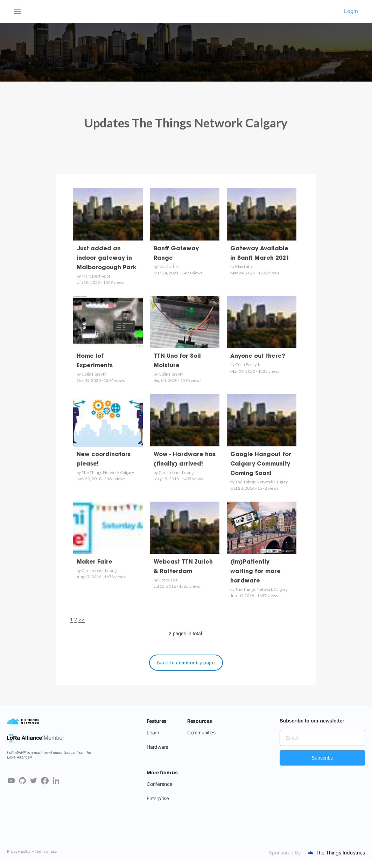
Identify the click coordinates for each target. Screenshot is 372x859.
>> (81, 619)
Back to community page (186, 662)
